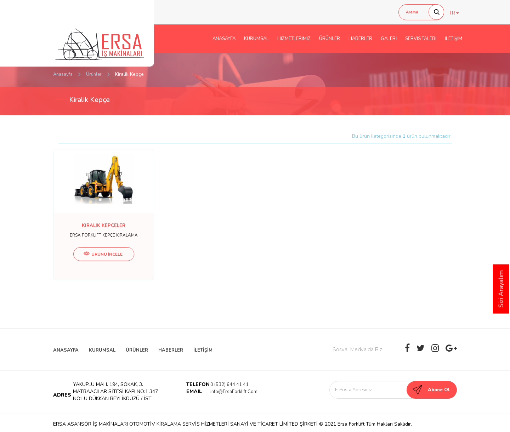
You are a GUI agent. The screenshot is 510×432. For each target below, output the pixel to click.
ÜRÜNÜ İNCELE (103, 254)
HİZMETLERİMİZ (294, 38)
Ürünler (94, 74)
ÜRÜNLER (329, 38)
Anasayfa (63, 74)
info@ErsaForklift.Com (233, 391)
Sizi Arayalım (501, 289)
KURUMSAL (256, 38)
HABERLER (360, 38)
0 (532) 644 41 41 (229, 384)
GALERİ (389, 38)
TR (454, 13)
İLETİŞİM (453, 38)
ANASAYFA (224, 38)
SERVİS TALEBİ (420, 38)
